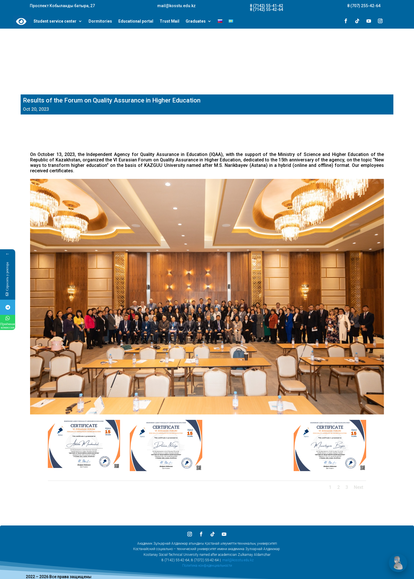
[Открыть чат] (398, 563)
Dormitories (100, 21)
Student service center (55, 21)
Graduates (196, 21)
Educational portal (135, 21)
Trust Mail (169, 21)
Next (358, 487)
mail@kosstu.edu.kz (238, 560)
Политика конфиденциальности (207, 566)
